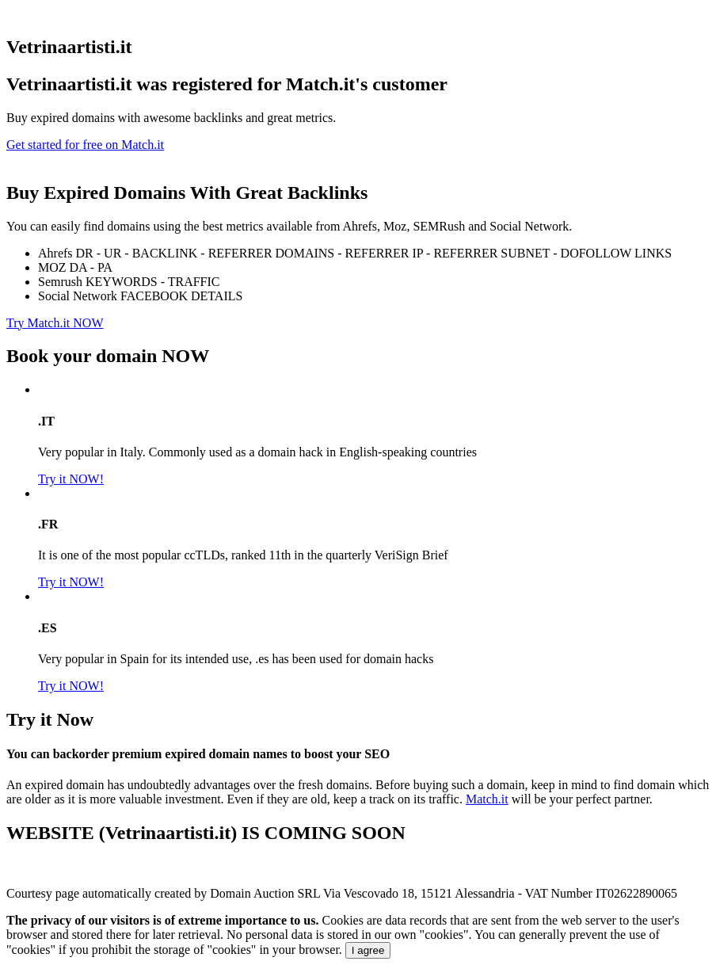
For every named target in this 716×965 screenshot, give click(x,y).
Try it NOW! (71, 479)
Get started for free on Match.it (85, 144)
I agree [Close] (368, 950)
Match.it (487, 799)
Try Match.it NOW (55, 323)
